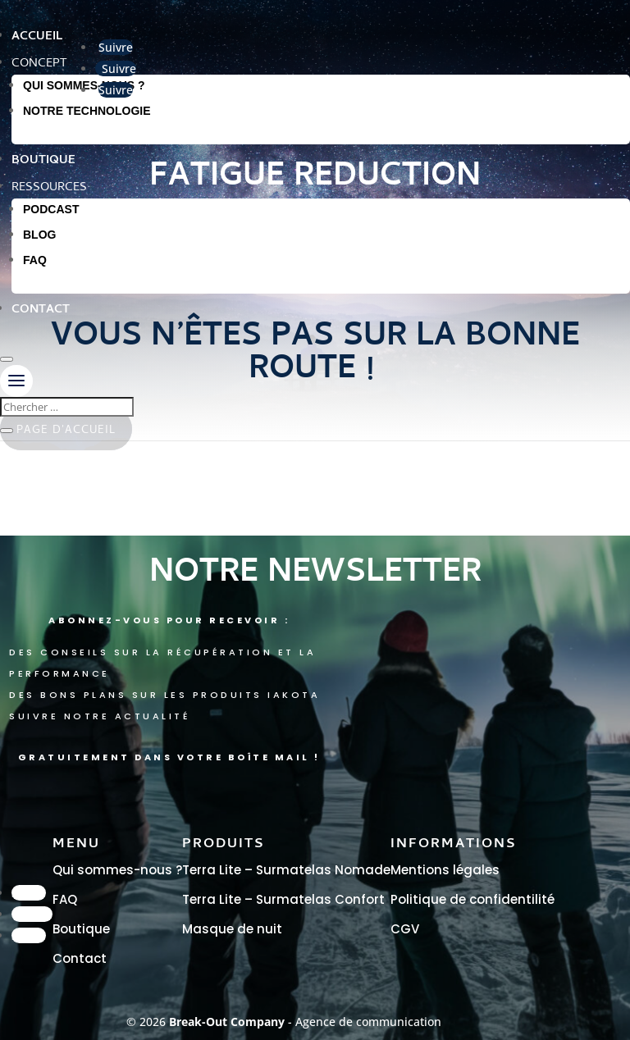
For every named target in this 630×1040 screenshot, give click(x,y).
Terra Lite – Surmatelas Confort (283, 899)
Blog (39, 234)
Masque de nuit (232, 928)
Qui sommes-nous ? (117, 869)
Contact (79, 958)
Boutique (81, 928)
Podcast (51, 209)
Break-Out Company (228, 1021)
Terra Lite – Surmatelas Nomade (286, 869)
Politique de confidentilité (472, 899)
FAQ (35, 260)
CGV (404, 928)
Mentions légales (445, 869)
